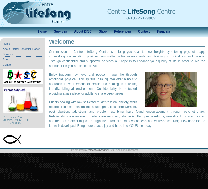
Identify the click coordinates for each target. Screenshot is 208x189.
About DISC (83, 31)
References (122, 31)
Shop (103, 31)
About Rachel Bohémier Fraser (21, 49)
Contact (144, 31)
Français (163, 31)
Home (42, 31)
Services (60, 31)
